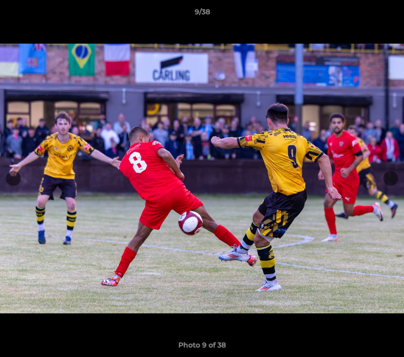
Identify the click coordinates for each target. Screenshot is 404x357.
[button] (386, 14)
